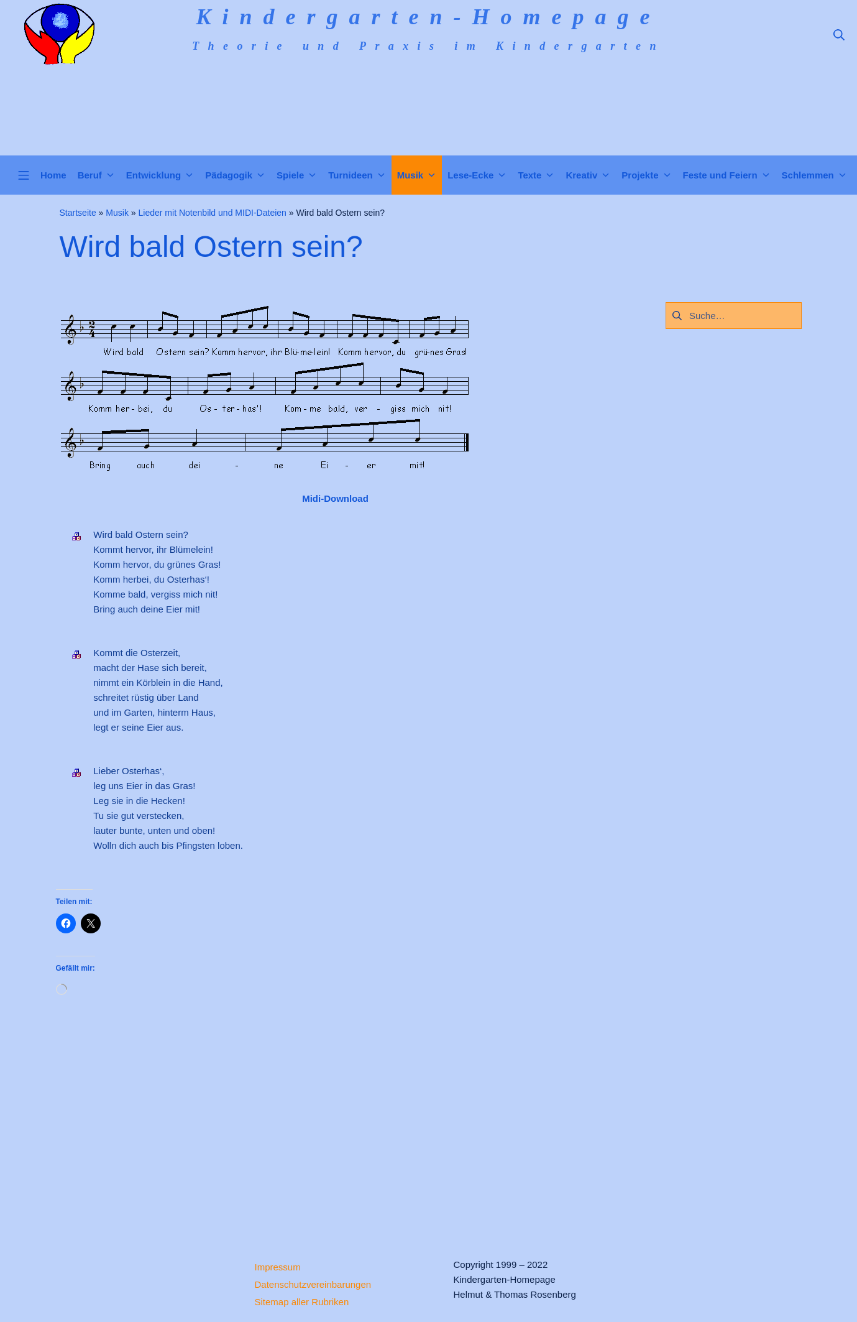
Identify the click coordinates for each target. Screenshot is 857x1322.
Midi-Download (335, 498)
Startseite (78, 213)
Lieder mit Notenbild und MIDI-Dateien (212, 213)
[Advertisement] (335, 1115)
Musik (117, 213)
